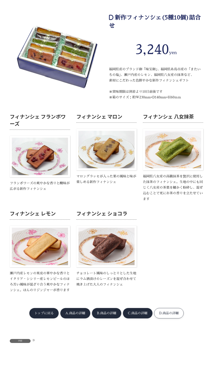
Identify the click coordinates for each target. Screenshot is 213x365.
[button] (42, 313)
